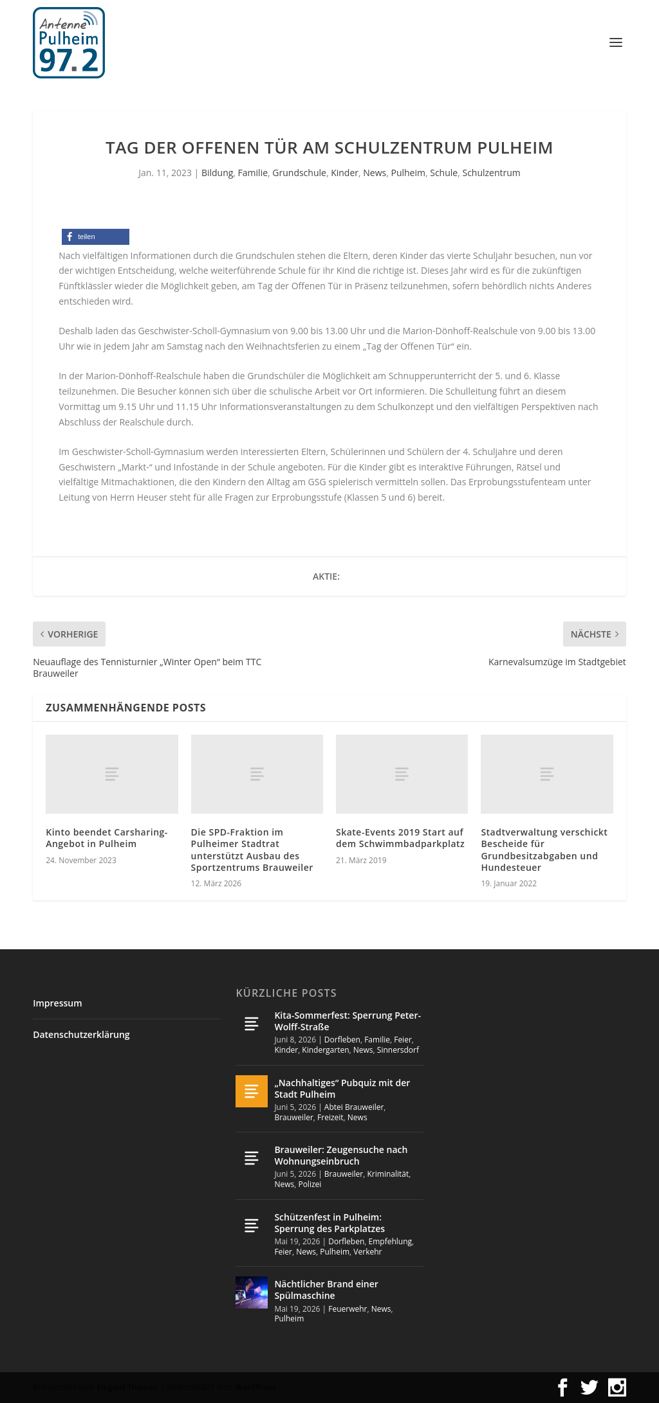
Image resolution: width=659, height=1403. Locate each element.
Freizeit (330, 1117)
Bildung (217, 172)
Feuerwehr (347, 1308)
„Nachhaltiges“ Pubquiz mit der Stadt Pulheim (342, 1088)
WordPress (255, 1387)
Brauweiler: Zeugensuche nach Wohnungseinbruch (340, 1155)
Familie (253, 172)
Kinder (344, 172)
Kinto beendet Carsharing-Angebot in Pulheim (107, 838)
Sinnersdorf (398, 1049)
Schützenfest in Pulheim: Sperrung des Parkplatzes (329, 1223)
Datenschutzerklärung (81, 1034)
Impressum (57, 1003)
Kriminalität (388, 1173)
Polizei (309, 1184)
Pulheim (408, 172)
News (374, 172)
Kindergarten (325, 1049)
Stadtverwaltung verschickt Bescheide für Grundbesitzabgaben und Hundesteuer (544, 849)
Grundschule (299, 172)
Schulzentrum (491, 172)
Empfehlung (391, 1241)
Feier (403, 1039)
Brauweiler (293, 1117)
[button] (95, 237)
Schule (444, 172)
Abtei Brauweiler (354, 1107)
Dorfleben (342, 1039)
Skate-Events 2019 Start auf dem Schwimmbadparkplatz (400, 838)
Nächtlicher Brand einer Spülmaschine (326, 1289)
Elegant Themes (127, 1387)
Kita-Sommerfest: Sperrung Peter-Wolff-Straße (347, 1021)
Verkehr (367, 1251)
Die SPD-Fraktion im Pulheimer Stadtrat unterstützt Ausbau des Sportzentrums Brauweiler (252, 849)
